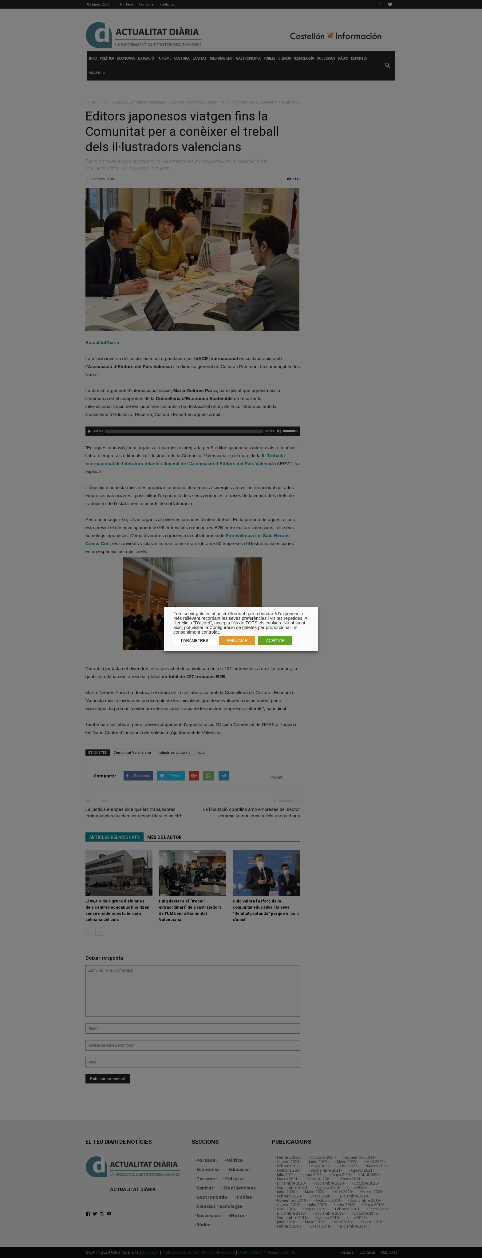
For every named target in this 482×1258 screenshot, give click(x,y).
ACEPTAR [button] (275, 640)
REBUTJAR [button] (237, 640)
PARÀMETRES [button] (194, 640)
